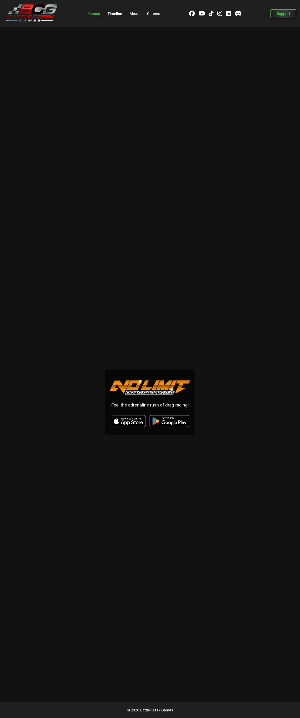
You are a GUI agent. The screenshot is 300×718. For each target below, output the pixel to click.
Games (94, 13)
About (135, 13)
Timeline (115, 13)
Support (283, 13)
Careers (153, 13)
